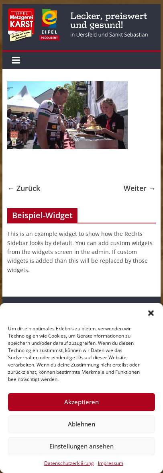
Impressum (110, 463)
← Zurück (23, 188)
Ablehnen (81, 424)
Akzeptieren (81, 402)
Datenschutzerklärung (69, 463)
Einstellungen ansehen (81, 446)
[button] (151, 313)
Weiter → (140, 188)
